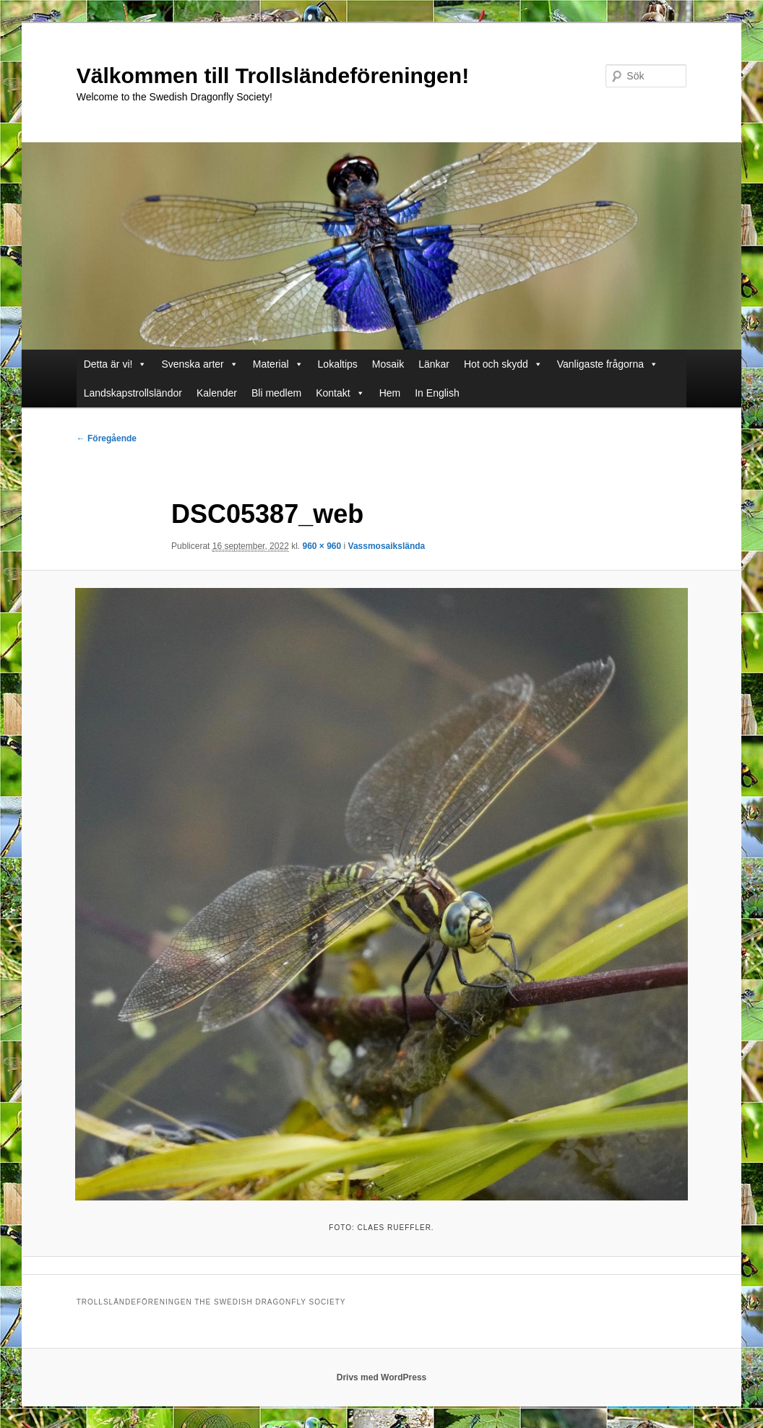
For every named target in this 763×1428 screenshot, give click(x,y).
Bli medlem (276, 393)
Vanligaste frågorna (600, 364)
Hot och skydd (496, 364)
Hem (390, 393)
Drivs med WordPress (382, 1377)
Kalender (217, 393)
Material (271, 364)
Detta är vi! (108, 364)
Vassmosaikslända (387, 546)
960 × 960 (321, 546)
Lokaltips (338, 364)
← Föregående (107, 438)
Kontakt (333, 393)
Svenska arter (192, 364)
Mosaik (388, 364)
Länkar (433, 364)
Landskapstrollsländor (133, 393)
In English (437, 393)
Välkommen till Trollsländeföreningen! (273, 75)
